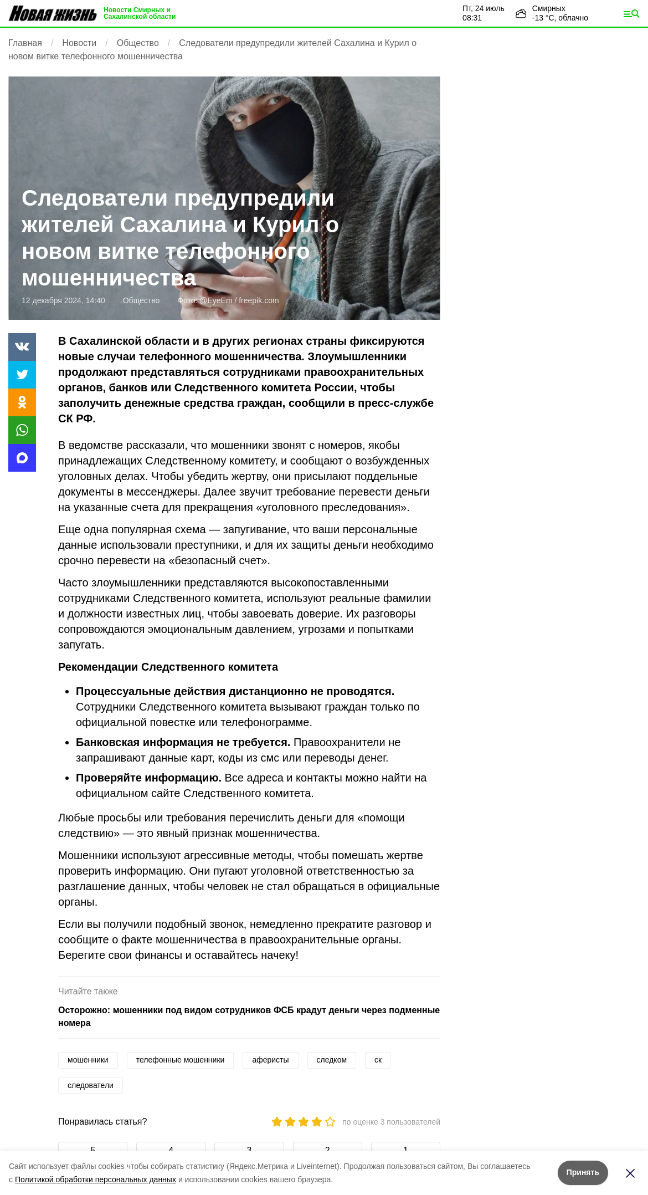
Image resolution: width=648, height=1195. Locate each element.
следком (332, 1059)
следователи (91, 1085)
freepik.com (259, 300)
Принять (583, 1172)
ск (378, 1059)
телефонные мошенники (180, 1059)
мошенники (88, 1059)
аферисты (270, 1059)
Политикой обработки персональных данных (95, 1179)
